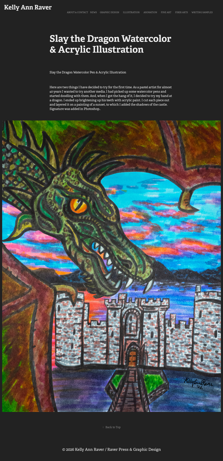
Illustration (131, 12)
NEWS (93, 12)
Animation (150, 12)
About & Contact (77, 12)
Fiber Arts (181, 12)
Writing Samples (202, 12)
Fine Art (166, 12)
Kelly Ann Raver (28, 7)
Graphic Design (109, 12)
